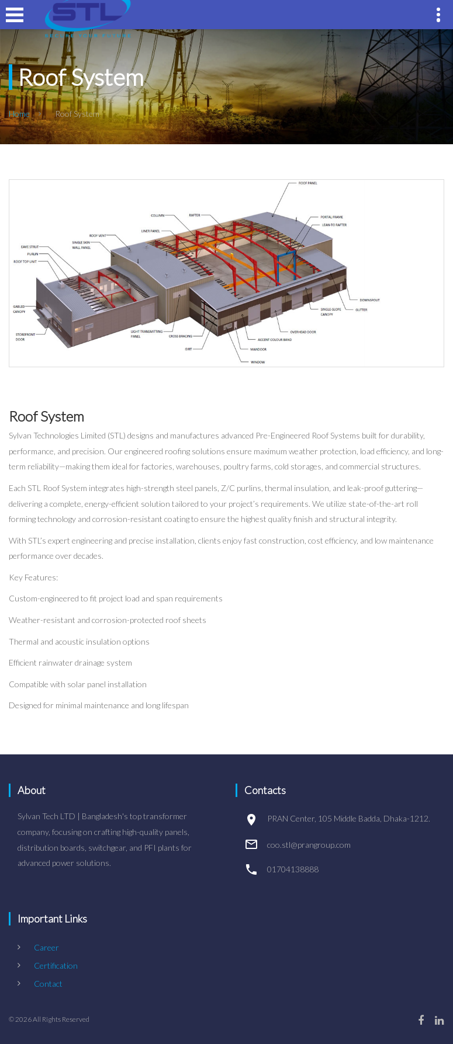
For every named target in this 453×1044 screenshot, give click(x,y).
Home (19, 114)
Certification (56, 965)
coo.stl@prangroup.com (309, 845)
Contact (48, 984)
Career (46, 947)
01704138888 (293, 869)
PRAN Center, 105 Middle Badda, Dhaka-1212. (348, 818)
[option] (226, 273)
